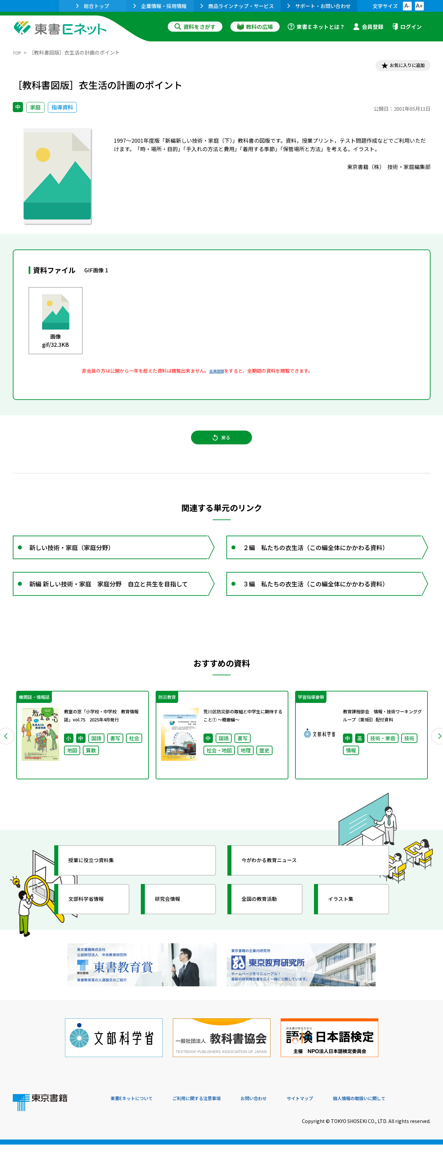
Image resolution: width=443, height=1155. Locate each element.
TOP (18, 52)
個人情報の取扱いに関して (398, 1109)
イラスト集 (346, 922)
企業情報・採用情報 (160, 5)
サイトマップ (330, 1109)
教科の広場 (255, 27)
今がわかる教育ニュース (278, 883)
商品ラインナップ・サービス (237, 5)
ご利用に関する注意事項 (212, 1109)
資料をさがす (195, 27)
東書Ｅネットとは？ (316, 27)
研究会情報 (173, 922)
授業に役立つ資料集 (99, 883)
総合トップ (92, 5)
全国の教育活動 (266, 922)
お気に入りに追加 (401, 67)
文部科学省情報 (93, 922)
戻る (221, 445)
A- (407, 6)
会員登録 (368, 27)
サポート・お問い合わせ (319, 5)
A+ (419, 6)
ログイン (406, 27)
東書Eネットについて (136, 1109)
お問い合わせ (277, 1109)
